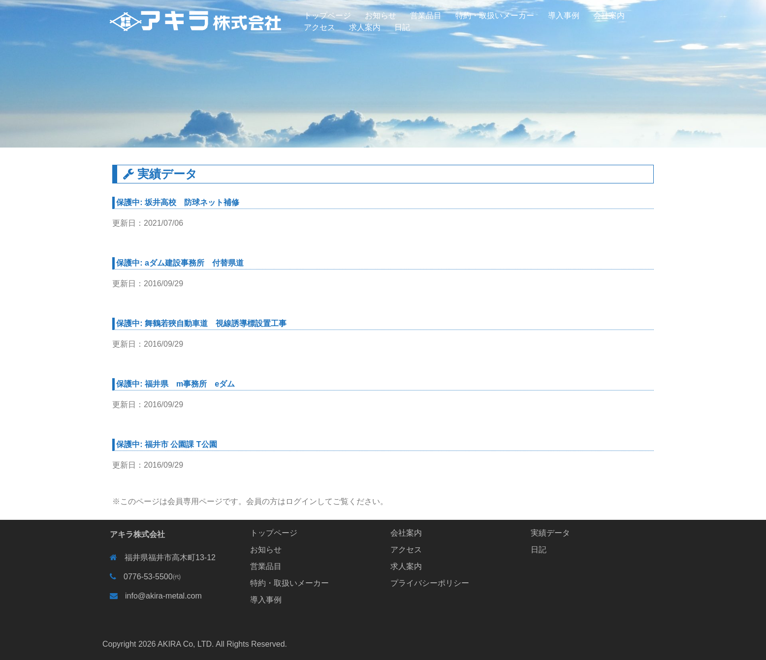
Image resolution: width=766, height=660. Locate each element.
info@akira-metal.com (163, 596)
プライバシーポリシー (429, 583)
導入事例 (563, 15)
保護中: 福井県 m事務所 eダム (175, 384)
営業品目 (426, 15)
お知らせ (380, 15)
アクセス (319, 27)
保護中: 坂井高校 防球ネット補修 (177, 202)
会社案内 (609, 15)
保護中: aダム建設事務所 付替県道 (180, 263)
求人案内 (365, 27)
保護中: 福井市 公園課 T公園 (166, 444)
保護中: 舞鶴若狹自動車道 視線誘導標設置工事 (201, 323)
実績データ (550, 533)
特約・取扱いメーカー (494, 15)
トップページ (327, 15)
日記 (402, 27)
